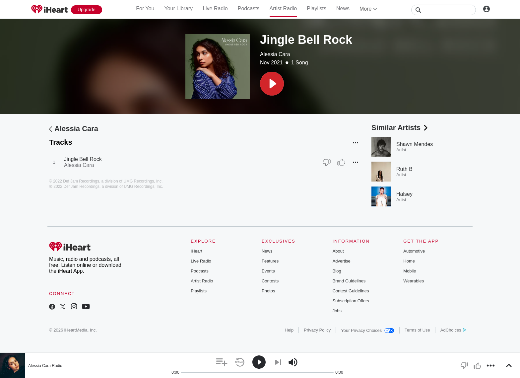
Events (268, 270)
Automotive (414, 251)
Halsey (404, 194)
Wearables (413, 280)
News (343, 8)
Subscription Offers (351, 300)
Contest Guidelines (351, 290)
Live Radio (215, 8)
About (338, 251)
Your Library (178, 8)
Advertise (342, 261)
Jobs (337, 310)
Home (409, 261)
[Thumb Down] (327, 162)
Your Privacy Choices (367, 330)
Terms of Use (417, 330)
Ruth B (404, 169)
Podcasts (249, 8)
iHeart (196, 251)
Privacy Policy (317, 330)
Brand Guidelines (349, 280)
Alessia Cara (275, 54)
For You (145, 8)
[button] (272, 84)
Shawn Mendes (414, 144)
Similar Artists (400, 127)
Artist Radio (283, 8)
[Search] (443, 10)
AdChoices (453, 330)
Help (289, 330)
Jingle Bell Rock (83, 159)
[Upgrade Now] (86, 9)
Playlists (316, 8)
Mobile (409, 270)
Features (270, 261)
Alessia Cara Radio (45, 365)
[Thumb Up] (341, 162)
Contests (270, 280)
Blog (337, 270)
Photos (268, 290)
